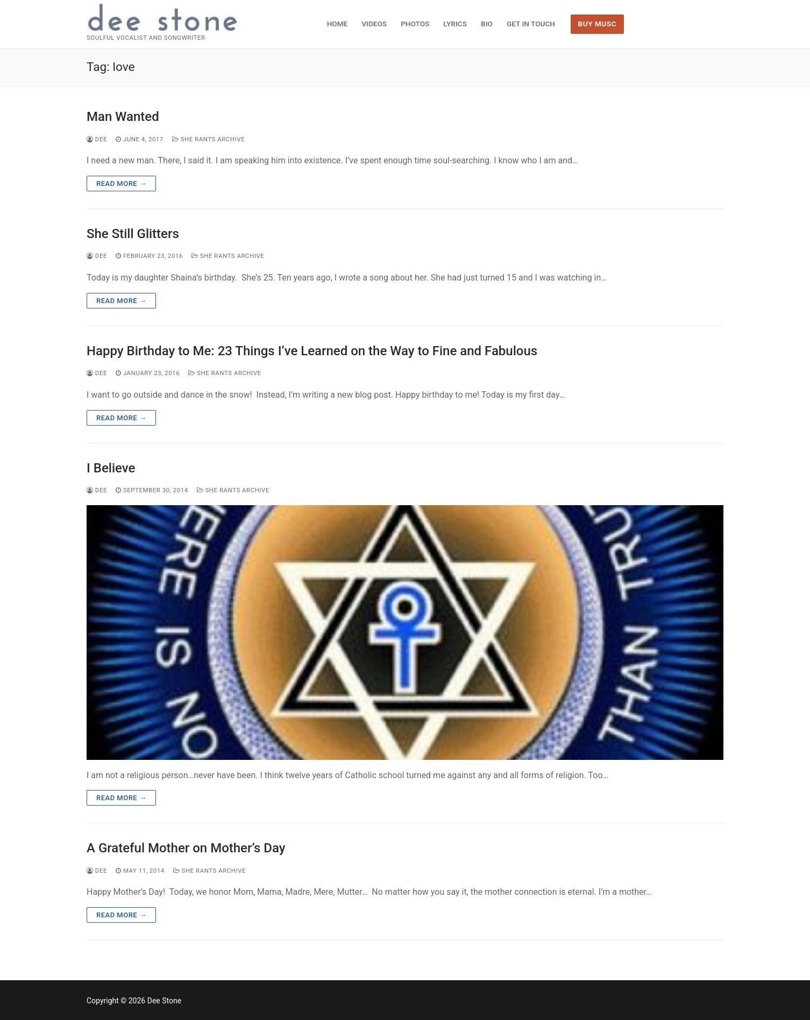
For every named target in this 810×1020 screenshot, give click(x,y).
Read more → (121, 183)
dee (97, 139)
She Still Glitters (133, 233)
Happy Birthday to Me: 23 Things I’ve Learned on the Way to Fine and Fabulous (312, 350)
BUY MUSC (597, 23)
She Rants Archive (208, 139)
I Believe (111, 468)
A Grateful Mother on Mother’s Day (186, 848)
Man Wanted (123, 116)
